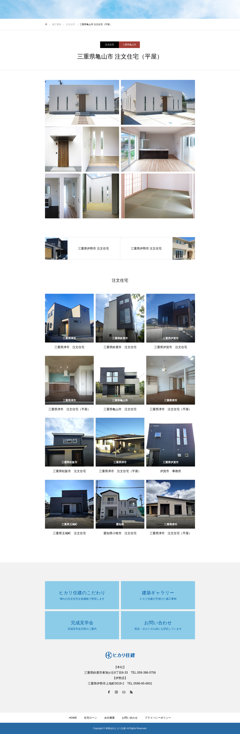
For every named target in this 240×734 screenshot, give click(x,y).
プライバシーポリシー (158, 717)
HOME (73, 717)
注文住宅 (109, 44)
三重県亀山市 (129, 44)
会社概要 (109, 717)
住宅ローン (90, 717)
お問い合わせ (130, 717)
